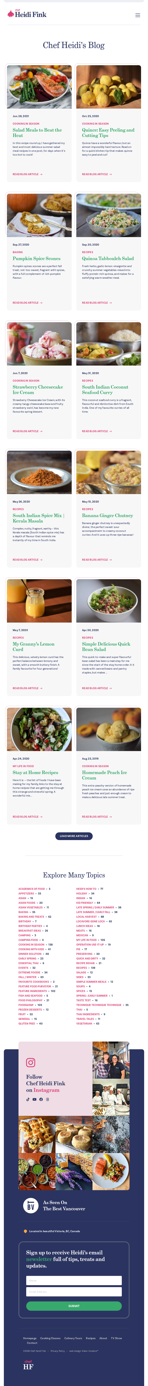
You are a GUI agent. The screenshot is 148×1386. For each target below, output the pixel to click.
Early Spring (27, 958)
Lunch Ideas (84, 926)
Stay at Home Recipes (35, 772)
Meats (80, 930)
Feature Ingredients (32, 991)
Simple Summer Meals (91, 981)
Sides (79, 977)
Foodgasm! (26, 1005)
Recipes (87, 252)
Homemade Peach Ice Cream (104, 775)
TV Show (116, 1338)
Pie (78, 949)
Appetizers (26, 893)
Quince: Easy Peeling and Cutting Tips (108, 132)
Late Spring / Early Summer (95, 907)
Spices (80, 991)
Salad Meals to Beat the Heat (37, 132)
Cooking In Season (26, 123)
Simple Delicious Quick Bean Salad (106, 646)
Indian (80, 898)
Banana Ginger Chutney (107, 515)
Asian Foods (26, 903)
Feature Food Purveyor (34, 986)
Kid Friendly (84, 903)
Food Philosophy (30, 1000)
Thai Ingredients (88, 1014)
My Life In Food (23, 766)
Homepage (29, 1338)
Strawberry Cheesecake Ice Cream (38, 389)
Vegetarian (84, 1023)
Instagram (47, 1089)
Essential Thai (28, 963)
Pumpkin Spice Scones (37, 258)
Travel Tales (85, 1019)
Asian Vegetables (30, 907)
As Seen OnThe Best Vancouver (64, 1205)
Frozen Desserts (30, 1009)
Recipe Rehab (85, 963)
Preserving (84, 954)
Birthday (24, 921)
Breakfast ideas (29, 930)
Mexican (82, 935)
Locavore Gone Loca (90, 921)
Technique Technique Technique (98, 1005)
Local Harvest (86, 916)
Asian (22, 898)
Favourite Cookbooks (33, 981)
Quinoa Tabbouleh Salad (108, 258)
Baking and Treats (31, 916)
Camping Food (28, 940)
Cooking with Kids (31, 949)
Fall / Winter (27, 977)
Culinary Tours (73, 1338)
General (24, 1019)
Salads (81, 972)
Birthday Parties (30, 926)
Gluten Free (26, 1023)
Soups (80, 986)
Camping (24, 935)
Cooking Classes (50, 1338)
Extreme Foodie (29, 972)
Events (23, 968)
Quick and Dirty (87, 958)
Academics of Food (31, 889)
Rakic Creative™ (90, 1351)
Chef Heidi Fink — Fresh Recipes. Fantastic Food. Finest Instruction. (27, 13)
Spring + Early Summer (92, 995)
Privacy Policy (58, 1351)
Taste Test (83, 1000)
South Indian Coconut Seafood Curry (105, 389)
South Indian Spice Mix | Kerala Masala (39, 518)
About (103, 1338)
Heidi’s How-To (86, 889)
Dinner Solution (29, 954)
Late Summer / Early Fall (93, 912)
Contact (32, 1343)
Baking (18, 252)
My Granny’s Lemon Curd (34, 646)
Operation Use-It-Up (90, 944)
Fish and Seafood (30, 995)
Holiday (81, 893)
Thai (79, 1009)
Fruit (22, 1014)
